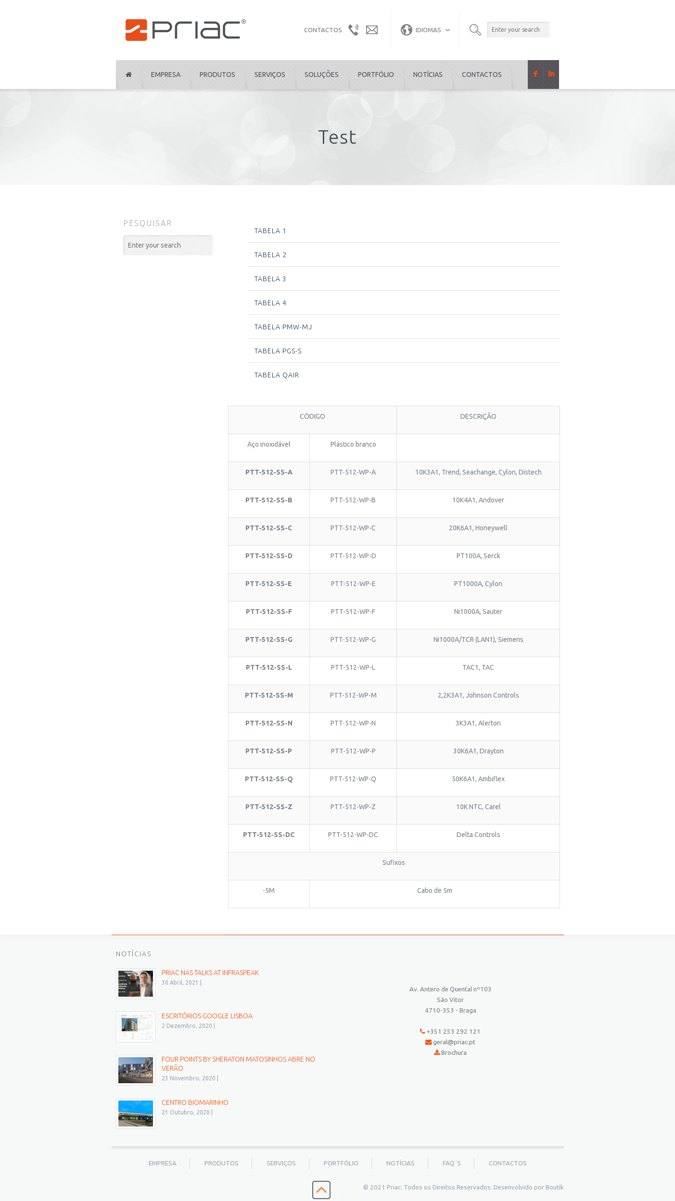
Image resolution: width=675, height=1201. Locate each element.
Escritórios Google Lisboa (207, 1016)
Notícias (428, 74)
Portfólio (376, 74)
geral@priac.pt (454, 1042)
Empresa (165, 74)
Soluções (322, 74)
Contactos (482, 74)
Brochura (454, 1052)
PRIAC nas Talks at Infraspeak (210, 972)
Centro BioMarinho (195, 1102)
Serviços (270, 74)
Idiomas (421, 30)
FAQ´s (452, 1163)
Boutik (555, 1187)
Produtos (217, 74)
